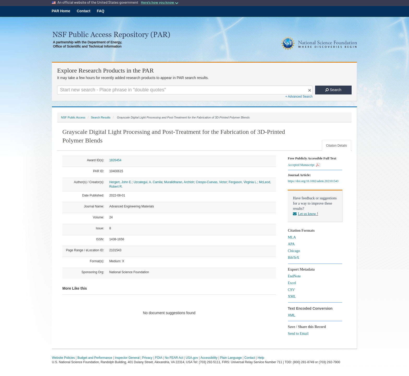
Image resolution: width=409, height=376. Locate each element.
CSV (291, 290)
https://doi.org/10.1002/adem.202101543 (314, 181)
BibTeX (293, 258)
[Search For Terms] (184, 90)
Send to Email (298, 334)
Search (333, 90)
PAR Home (61, 11)
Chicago (294, 251)
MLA (292, 237)
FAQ (100, 11)
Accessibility (208, 358)
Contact (83, 11)
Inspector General (127, 358)
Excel (292, 283)
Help (261, 358)
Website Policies (63, 358)
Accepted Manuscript (304, 165)
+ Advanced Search (298, 96)
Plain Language (231, 358)
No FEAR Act (174, 358)
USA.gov (192, 358)
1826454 (115, 160)
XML (292, 297)
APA (291, 244)
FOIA (158, 358)
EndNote (294, 276)
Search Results (100, 117)
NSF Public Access (73, 117)
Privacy (147, 358)
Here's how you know (159, 2)
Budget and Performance (94, 358)
